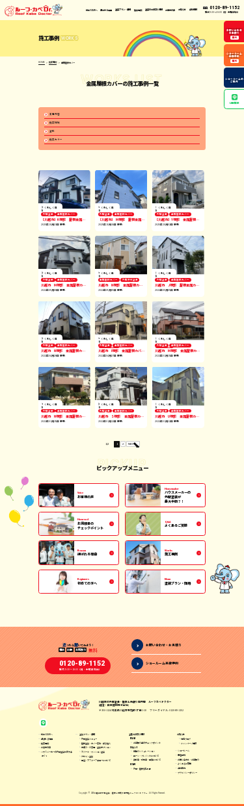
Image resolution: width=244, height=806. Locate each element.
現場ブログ (186, 741)
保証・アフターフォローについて (96, 762)
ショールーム (183, 753)
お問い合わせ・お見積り (188, 761)
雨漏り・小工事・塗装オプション (96, 749)
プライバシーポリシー (187, 774)
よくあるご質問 (184, 766)
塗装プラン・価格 (87, 736)
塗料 (52, 131)
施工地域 (54, 123)
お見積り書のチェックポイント (147, 745)
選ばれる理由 (106, 9)
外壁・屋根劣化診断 (142, 770)
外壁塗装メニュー (89, 741)
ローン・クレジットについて (146, 758)
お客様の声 (170, 9)
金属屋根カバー (67, 215)
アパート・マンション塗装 (93, 754)
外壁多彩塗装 (130, 281)
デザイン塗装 (87, 758)
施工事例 (138, 9)
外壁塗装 (48, 215)
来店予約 (181, 757)
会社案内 (181, 770)
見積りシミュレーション (144, 753)
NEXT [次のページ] (131, 444)
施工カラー (55, 140)
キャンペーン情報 (189, 745)
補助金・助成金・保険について (147, 762)
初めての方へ (92, 9)
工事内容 (54, 114)
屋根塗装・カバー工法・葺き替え (96, 745)
